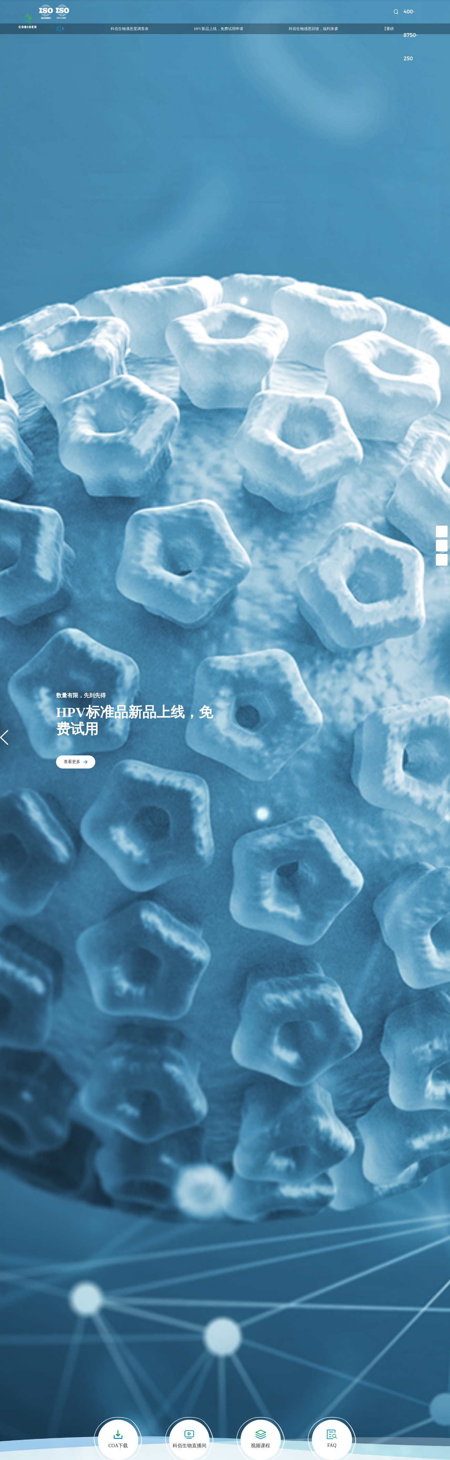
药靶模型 (160, 11)
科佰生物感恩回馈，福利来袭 (327, 29)
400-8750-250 (421, 12)
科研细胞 (125, 11)
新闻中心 (264, 11)
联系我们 (368, 11)
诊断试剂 (194, 11)
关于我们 (333, 11)
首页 (95, 11)
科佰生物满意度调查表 (144, 29)
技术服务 (229, 11)
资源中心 (298, 11)
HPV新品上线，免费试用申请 (233, 29)
